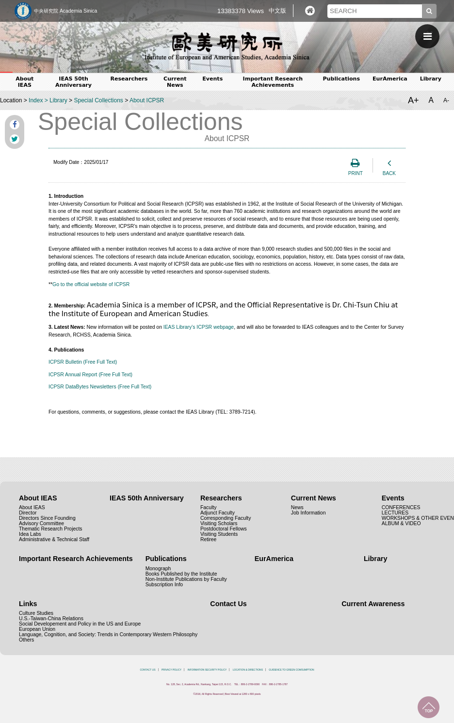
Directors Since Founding (47, 518)
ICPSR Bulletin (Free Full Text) (83, 362)
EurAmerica (390, 79)
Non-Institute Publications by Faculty (186, 579)
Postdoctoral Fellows (223, 528)
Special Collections (98, 100)
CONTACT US (147, 669)
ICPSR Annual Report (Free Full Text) (90, 374)
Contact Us (228, 604)
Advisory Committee (41, 523)
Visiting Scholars (219, 523)
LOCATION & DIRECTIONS (248, 669)
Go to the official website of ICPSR (91, 284)
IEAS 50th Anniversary (73, 82)
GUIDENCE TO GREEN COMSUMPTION (291, 669)
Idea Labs (30, 534)
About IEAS (24, 82)
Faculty (208, 507)
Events (212, 79)
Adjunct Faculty (217, 512)
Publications (341, 79)
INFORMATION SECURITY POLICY (207, 669)
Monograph (158, 568)
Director (27, 512)
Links (28, 604)
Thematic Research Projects (50, 528)
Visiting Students (219, 534)
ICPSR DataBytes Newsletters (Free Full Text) (100, 386)
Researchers (128, 79)
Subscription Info (164, 584)
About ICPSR (147, 100)
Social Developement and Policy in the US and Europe (80, 624)
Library (430, 79)
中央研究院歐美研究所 (227, 46)
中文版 (277, 10)
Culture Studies (36, 613)
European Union (37, 629)
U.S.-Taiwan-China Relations (51, 618)
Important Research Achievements (273, 82)
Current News (175, 82)
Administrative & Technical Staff (54, 539)
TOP (428, 707)
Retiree (208, 539)
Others (26, 640)
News (297, 507)
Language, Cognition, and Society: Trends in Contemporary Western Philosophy (108, 634)
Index (36, 100)
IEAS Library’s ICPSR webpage (198, 327)
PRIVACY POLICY (171, 669)
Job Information (308, 512)
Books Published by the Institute (181, 574)
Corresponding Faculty (225, 518)
